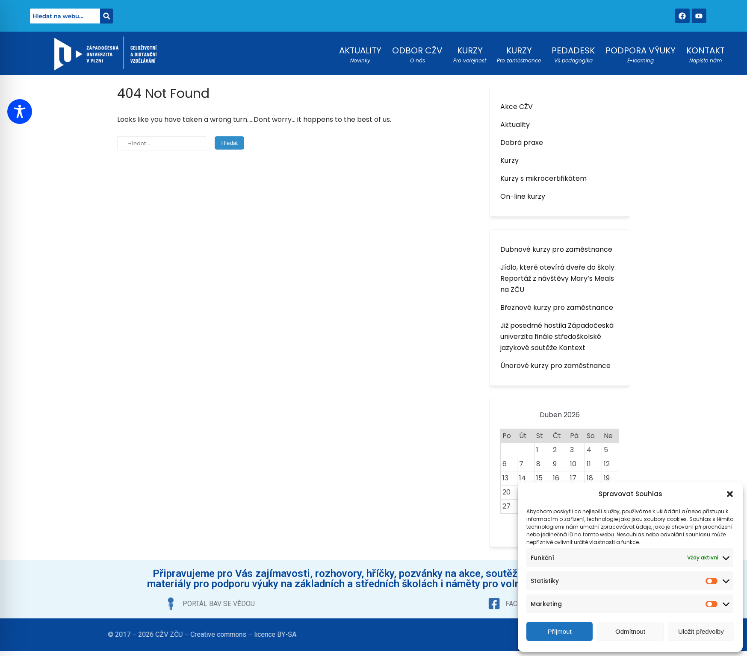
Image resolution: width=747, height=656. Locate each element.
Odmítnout (630, 631)
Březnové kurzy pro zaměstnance (556, 307)
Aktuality (515, 124)
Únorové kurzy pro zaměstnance (555, 366)
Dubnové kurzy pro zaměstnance (556, 249)
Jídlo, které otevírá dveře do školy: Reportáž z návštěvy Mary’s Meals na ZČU (558, 278)
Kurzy (509, 160)
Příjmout (560, 631)
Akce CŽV (516, 107)
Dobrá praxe (521, 142)
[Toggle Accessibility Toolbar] (19, 111)
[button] (730, 494)
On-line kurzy (522, 196)
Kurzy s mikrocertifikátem (543, 178)
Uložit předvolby (701, 631)
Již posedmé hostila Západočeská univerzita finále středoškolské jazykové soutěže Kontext (557, 337)
